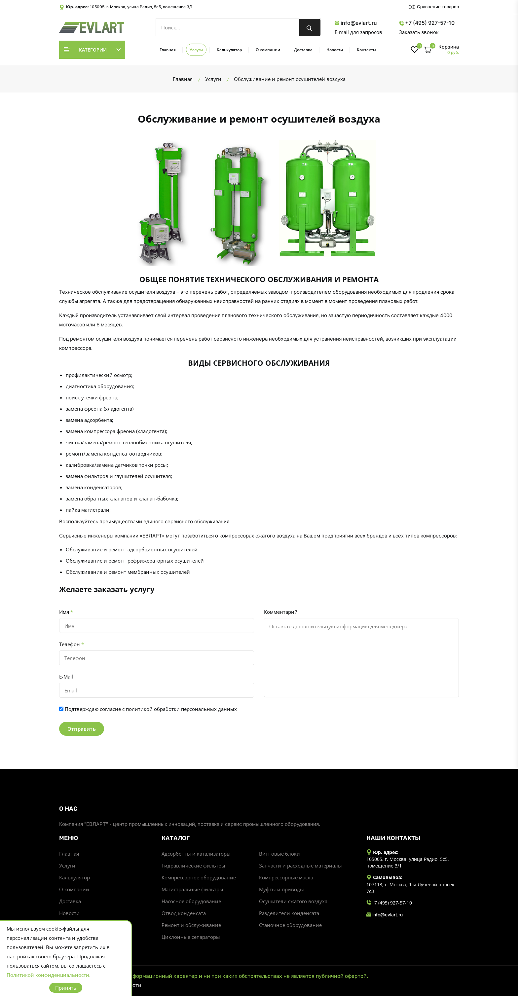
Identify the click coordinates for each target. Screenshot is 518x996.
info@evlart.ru (356, 23)
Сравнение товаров (433, 7)
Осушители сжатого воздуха (293, 901)
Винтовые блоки (279, 853)
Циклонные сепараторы (191, 937)
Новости (334, 50)
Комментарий (281, 612)
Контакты (366, 50)
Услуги (196, 50)
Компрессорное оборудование (199, 877)
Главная (168, 50)
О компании (268, 50)
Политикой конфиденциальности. (49, 975)
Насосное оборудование (191, 901)
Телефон (71, 644)
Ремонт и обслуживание (191, 925)
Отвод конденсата (184, 913)
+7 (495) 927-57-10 (427, 23)
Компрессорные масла (286, 877)
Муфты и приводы (281, 889)
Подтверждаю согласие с (151, 709)
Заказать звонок (419, 32)
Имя (66, 611)
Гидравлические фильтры (193, 865)
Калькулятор (229, 50)
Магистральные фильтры (192, 889)
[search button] (309, 27)
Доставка (303, 50)
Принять (65, 987)
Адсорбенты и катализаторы (196, 853)
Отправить (81, 728)
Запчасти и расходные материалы (300, 865)
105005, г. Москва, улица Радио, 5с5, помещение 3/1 (141, 6)
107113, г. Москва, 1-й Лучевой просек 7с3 (410, 887)
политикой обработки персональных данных (181, 709)
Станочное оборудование (290, 925)
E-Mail (66, 676)
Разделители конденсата (289, 913)
